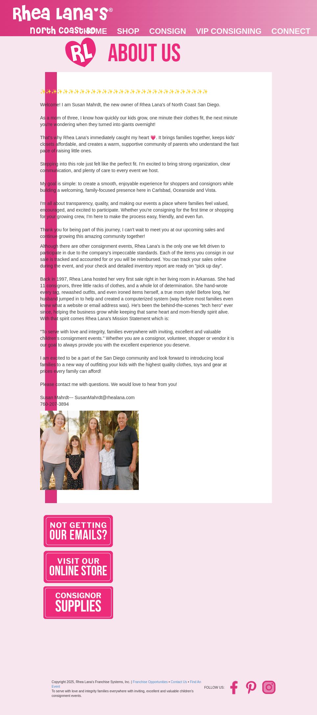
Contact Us (179, 682)
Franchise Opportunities (150, 682)
